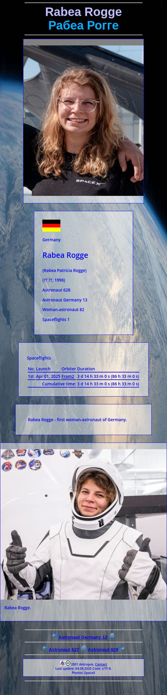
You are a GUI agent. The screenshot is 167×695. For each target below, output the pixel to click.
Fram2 (68, 376)
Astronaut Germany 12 (79, 637)
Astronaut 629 (106, 649)
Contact (101, 664)
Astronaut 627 (60, 649)
